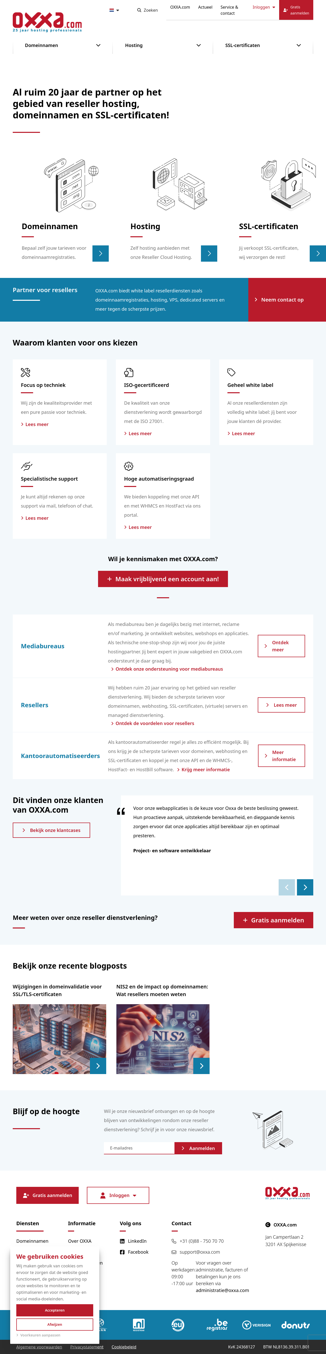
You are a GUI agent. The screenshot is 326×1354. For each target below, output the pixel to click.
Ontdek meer (276, 646)
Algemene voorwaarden (39, 1347)
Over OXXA (79, 1241)
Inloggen (264, 7)
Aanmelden (198, 1148)
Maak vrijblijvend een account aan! (163, 579)
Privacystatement (86, 1347)
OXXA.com (180, 7)
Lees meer (281, 705)
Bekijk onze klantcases (51, 830)
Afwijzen (54, 1324)
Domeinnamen (41, 45)
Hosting (134, 45)
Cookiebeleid (124, 1347)
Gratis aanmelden (273, 920)
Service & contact (229, 10)
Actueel (205, 7)
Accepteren (54, 1310)
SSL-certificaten (242, 45)
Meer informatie (280, 755)
